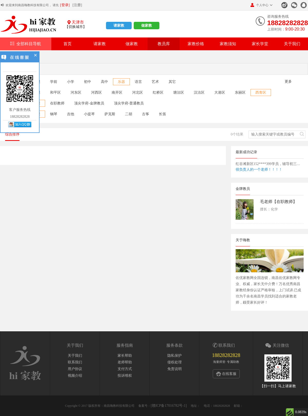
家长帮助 (125, 355)
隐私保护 (174, 355)
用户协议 (75, 369)
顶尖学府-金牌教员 (89, 103)
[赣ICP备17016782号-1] (169, 406)
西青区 (260, 92)
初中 (87, 82)
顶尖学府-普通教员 (129, 103)
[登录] (65, 5)
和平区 (55, 92)
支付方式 (125, 369)
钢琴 (53, 114)
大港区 (219, 92)
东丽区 (240, 92)
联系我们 (75, 362)
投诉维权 (125, 376)
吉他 (70, 114)
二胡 (128, 114)
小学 (70, 82)
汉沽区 (199, 92)
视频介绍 (75, 376)
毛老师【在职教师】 (278, 201)
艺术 (155, 82)
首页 (67, 44)
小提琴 (89, 114)
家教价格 (196, 44)
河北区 (137, 92)
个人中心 (259, 5)
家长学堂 (260, 44)
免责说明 (174, 369)
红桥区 (158, 92)
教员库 (164, 44)
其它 (172, 82)
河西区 (96, 92)
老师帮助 (125, 362)
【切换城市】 (75, 27)
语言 (138, 82)
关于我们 (292, 44)
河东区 (76, 92)
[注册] (77, 5)
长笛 (162, 114)
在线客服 (229, 374)
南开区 (117, 92)
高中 (104, 82)
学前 (53, 82)
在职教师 (57, 103)
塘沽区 (178, 92)
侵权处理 (174, 362)
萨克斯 (109, 114)
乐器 (121, 82)
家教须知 (228, 44)
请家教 (118, 25)
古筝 (145, 114)
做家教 (146, 25)
